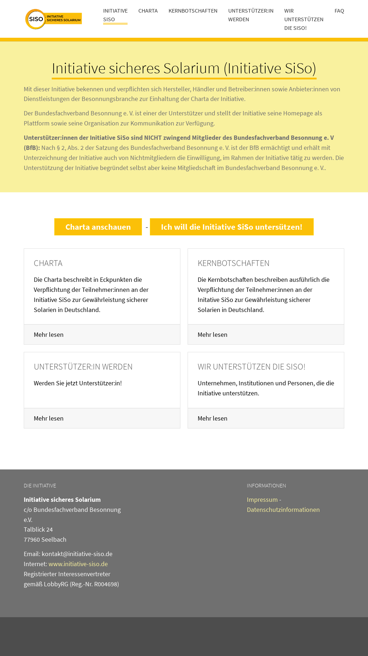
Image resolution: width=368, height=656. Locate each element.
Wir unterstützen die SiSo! (251, 366)
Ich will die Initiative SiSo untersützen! (232, 226)
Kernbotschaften (234, 263)
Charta (48, 263)
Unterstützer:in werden (83, 366)
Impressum (262, 499)
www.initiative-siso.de (78, 564)
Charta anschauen (98, 226)
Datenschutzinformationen (283, 509)
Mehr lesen (49, 334)
